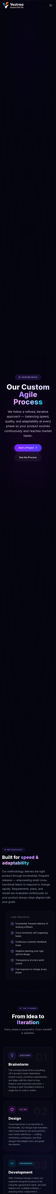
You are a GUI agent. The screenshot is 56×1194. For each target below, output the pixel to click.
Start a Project (28, 447)
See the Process (28, 457)
